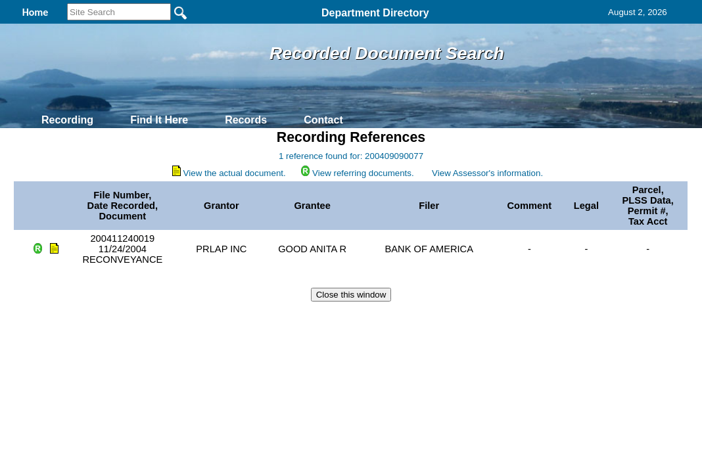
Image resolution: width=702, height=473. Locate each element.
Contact (323, 119)
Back (172, 318)
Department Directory (375, 12)
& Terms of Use (394, 318)
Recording (67, 119)
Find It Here (159, 119)
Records (246, 119)
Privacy (346, 318)
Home (223, 318)
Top (132, 318)
